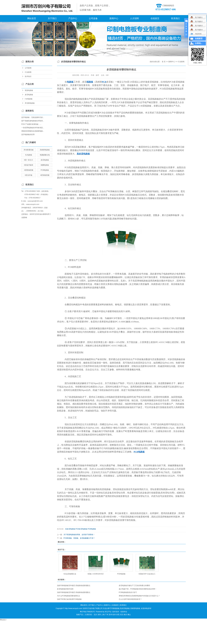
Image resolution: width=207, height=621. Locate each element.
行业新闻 (28, 72)
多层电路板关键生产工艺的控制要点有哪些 (134, 585)
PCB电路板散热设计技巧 (128, 592)
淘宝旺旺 (196, 34)
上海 (103, 615)
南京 (125, 615)
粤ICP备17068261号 (87, 612)
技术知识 (28, 76)
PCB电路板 (45, 170)
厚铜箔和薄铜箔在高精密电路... (32, 131)
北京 (95, 615)
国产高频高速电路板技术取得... (32, 121)
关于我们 (52, 18)
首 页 (163, 62)
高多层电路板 (70, 529)
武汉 (121, 615)
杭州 (114, 615)
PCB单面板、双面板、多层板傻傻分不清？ (79, 538)
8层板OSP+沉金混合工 (147, 574)
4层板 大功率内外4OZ (96, 574)
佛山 (129, 615)
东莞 (117, 615)
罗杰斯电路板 (30, 103)
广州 (106, 615)
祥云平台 (108, 612)
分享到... (198, 43)
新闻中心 (113, 18)
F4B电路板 (29, 99)
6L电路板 (28, 155)
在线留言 (155, 18)
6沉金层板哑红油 (70, 574)
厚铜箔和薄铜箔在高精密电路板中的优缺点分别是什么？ (139, 596)
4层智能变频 (44, 175)
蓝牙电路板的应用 (28, 134)
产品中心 (72, 18)
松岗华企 (124, 612)
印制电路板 (115, 608)
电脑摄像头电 (45, 155)
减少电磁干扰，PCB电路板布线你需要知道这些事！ (138, 589)
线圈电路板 (45, 165)
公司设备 (93, 18)
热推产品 (79, 615)
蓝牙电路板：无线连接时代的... (32, 117)
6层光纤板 (28, 175)
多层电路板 (29, 95)
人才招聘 (134, 18)
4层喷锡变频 (28, 170)
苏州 (110, 615)
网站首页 (31, 18)
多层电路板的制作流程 (65, 589)
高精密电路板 (45, 150)
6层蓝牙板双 (28, 165)
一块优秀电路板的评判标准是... (32, 128)
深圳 (99, 615)
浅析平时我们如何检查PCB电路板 (69, 599)
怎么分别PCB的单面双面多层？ (130, 599)
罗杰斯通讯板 (29, 150)
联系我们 (175, 18)
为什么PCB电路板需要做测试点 (68, 596)
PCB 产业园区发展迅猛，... (31, 124)
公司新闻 (28, 68)
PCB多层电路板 (81, 529)
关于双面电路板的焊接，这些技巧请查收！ (79, 535)
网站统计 (3, 620)
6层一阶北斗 (28, 160)
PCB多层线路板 (177, 82)
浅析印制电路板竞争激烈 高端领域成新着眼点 (73, 585)
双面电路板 (29, 90)
